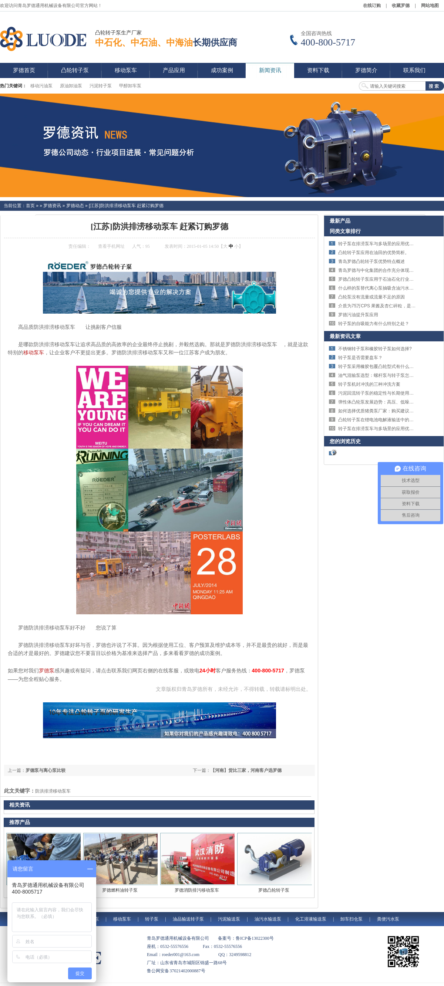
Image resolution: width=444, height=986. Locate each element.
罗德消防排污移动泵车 (197, 890)
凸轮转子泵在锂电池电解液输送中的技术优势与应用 (389, 419)
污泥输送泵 (229, 919)
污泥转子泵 (101, 85)
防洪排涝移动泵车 (53, 791)
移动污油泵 (41, 85)
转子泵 (151, 919)
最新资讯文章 (345, 336)
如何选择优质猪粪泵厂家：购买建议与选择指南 (384, 410)
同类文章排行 (345, 231)
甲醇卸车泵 (130, 85)
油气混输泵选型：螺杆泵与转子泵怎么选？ (380, 375)
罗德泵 (46, 670)
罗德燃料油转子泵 (120, 890)
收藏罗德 (401, 5)
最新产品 (340, 221)
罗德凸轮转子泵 (273, 890)
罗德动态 (75, 205)
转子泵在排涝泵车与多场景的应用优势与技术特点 (387, 243)
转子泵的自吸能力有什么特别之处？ (373, 323)
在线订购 (372, 5)
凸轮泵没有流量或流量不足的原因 (371, 297)
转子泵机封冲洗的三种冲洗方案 (369, 384)
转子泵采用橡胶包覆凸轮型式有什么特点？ (380, 366)
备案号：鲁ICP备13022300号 (246, 938)
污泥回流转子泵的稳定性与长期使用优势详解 (382, 393)
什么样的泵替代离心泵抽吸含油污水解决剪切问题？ (389, 288)
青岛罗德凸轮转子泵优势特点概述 (371, 261)
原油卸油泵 (71, 85)
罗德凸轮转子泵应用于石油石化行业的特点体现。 (387, 279)
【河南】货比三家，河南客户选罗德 (246, 770)
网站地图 (430, 5)
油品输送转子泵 (188, 919)
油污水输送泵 (268, 919)
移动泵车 (33, 352)
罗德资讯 (52, 205)
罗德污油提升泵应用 (358, 314)
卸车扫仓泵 (351, 919)
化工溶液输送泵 (310, 919)
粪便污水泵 (388, 919)
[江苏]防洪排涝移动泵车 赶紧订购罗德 (126, 205)
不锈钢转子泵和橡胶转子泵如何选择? (375, 348)
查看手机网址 (111, 246)
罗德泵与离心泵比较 (45, 770)
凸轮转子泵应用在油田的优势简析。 (373, 252)
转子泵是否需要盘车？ (360, 357)
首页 (30, 205)
